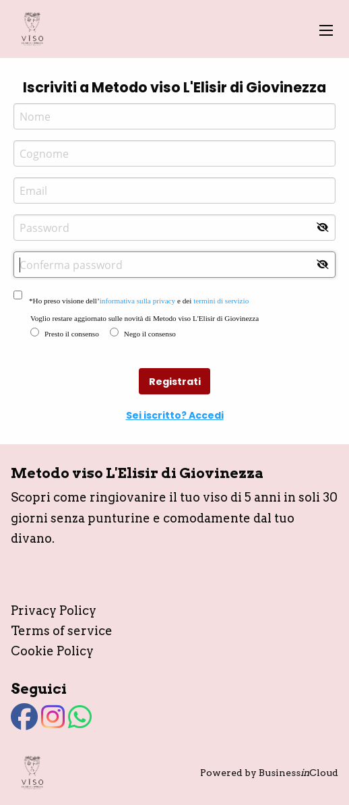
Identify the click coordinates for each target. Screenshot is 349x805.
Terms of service (62, 631)
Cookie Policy (52, 651)
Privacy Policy (53, 610)
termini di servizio (221, 301)
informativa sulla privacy (137, 301)
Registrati (175, 381)
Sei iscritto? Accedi (175, 415)
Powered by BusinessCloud (269, 772)
